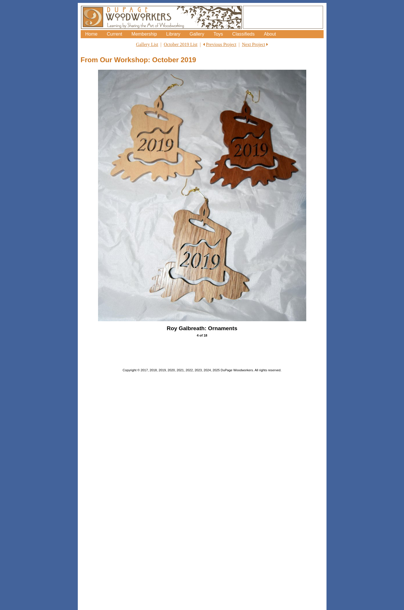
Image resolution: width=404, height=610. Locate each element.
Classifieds (243, 34)
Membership (144, 34)
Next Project (253, 44)
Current (114, 34)
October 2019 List (180, 44)
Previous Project (221, 44)
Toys (218, 34)
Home (91, 34)
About (270, 34)
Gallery (196, 34)
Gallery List (147, 44)
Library (173, 34)
